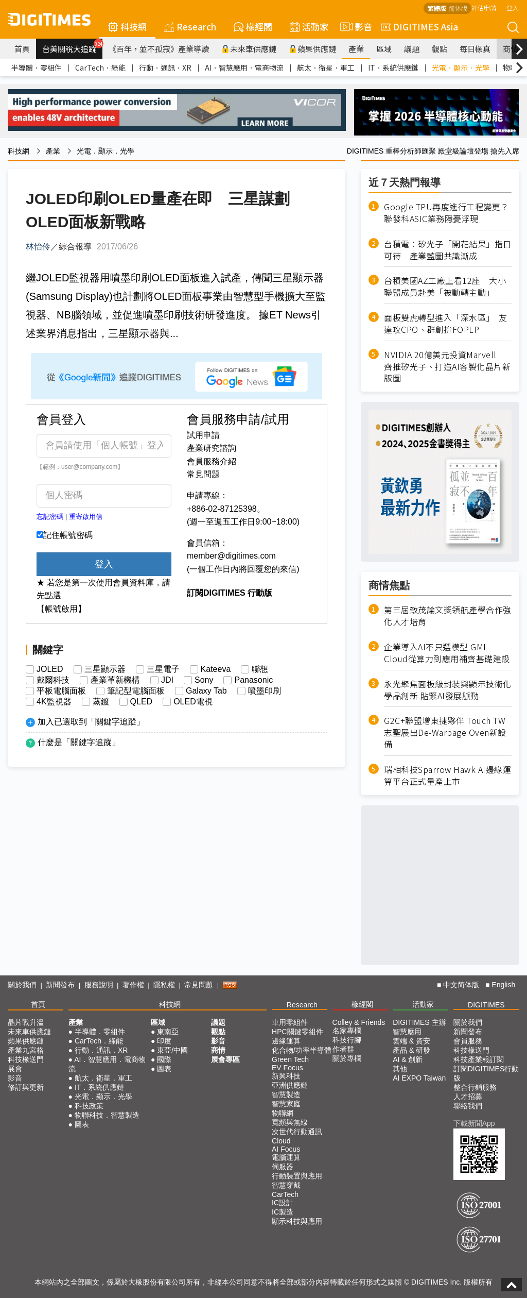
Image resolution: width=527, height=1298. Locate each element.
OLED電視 (193, 702)
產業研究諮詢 (211, 448)
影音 (354, 26)
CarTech (285, 1194)
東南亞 (168, 1031)
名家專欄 (346, 1030)
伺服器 (282, 1166)
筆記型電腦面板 (136, 691)
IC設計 (282, 1203)
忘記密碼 (50, 516)
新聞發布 (60, 985)
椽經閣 (253, 26)
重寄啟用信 (85, 516)
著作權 (133, 985)
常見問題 (203, 474)
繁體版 (437, 8)
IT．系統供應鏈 (393, 67)
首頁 (22, 48)
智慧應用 (407, 1031)
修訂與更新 (26, 1087)
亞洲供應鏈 (290, 1085)
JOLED (50, 669)
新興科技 (286, 1076)
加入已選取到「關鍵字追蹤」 (91, 721)
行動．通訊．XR (165, 67)
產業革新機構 (115, 680)
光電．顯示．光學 (460, 67)
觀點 (439, 48)
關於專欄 (346, 1058)
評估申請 (483, 7)
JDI (167, 680)
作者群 (343, 1049)
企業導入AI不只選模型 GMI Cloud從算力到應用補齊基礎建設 (447, 653)
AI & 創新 (408, 1059)
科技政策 (89, 1106)
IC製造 (282, 1212)
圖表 (82, 1124)
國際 (164, 1059)
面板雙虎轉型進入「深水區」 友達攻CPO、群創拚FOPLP (445, 323)
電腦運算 (286, 1157)
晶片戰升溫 (26, 1022)
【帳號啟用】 (61, 608)
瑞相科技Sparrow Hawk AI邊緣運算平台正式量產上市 (447, 775)
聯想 (260, 669)
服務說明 (98, 985)
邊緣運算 (286, 1041)
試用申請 (203, 435)
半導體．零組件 (36, 67)
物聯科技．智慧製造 (107, 1115)
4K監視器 (54, 702)
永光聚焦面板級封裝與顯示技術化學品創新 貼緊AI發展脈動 (448, 690)
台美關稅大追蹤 (72, 46)
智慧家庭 (286, 1104)
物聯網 (282, 1113)
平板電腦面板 (61, 691)
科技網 (127, 26)
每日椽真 (475, 48)
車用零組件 (290, 1022)
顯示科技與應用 (297, 1221)
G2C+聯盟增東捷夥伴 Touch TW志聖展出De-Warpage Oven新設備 (445, 732)
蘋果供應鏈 (312, 48)
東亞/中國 (172, 1050)
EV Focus (287, 1068)
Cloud (281, 1141)
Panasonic (253, 680)
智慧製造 (286, 1094)
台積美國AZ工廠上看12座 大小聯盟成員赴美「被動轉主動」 (445, 286)
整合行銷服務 (475, 1087)
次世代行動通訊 (297, 1131)
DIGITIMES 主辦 (419, 1022)
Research (190, 26)
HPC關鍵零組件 (297, 1031)
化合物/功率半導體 (301, 1050)
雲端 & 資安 (411, 1041)
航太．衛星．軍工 (326, 67)
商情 (510, 48)
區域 (384, 48)
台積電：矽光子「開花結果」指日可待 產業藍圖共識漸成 (448, 250)
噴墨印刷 (264, 691)
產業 (356, 48)
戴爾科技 (53, 680)
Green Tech (290, 1059)
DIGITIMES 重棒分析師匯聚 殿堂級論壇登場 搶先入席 (433, 151)
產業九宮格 (26, 1050)
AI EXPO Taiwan (419, 1078)
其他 (400, 1069)
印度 (164, 1041)
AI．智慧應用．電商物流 (244, 67)
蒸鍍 (101, 702)
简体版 (458, 8)
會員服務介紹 (211, 461)
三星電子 (163, 669)
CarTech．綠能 (100, 67)
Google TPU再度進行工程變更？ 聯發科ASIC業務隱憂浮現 (448, 213)
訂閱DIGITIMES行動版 (486, 1073)
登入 (512, 7)
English (503, 985)
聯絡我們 (467, 1106)
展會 (15, 1069)
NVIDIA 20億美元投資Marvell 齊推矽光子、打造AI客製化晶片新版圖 (447, 366)
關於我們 (22, 985)
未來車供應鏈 (248, 48)
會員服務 (467, 1041)
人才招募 (467, 1096)
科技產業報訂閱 (478, 1059)
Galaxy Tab (206, 691)
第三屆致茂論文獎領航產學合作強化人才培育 (448, 616)
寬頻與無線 (290, 1122)
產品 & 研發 (411, 1050)
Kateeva (216, 669)
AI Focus (286, 1149)
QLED (141, 702)
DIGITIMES (486, 1005)
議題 (411, 48)
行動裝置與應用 (297, 1176)
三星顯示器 (105, 669)
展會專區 (225, 1059)
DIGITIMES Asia (419, 26)
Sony (204, 680)
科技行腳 (346, 1040)
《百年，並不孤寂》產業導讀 (159, 48)
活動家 (309, 26)
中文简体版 (461, 985)
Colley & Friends (358, 1022)
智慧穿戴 (286, 1185)
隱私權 (164, 985)
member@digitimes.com (231, 555)
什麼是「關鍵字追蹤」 (79, 742)
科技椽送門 (26, 1059)
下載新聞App (474, 1123)
